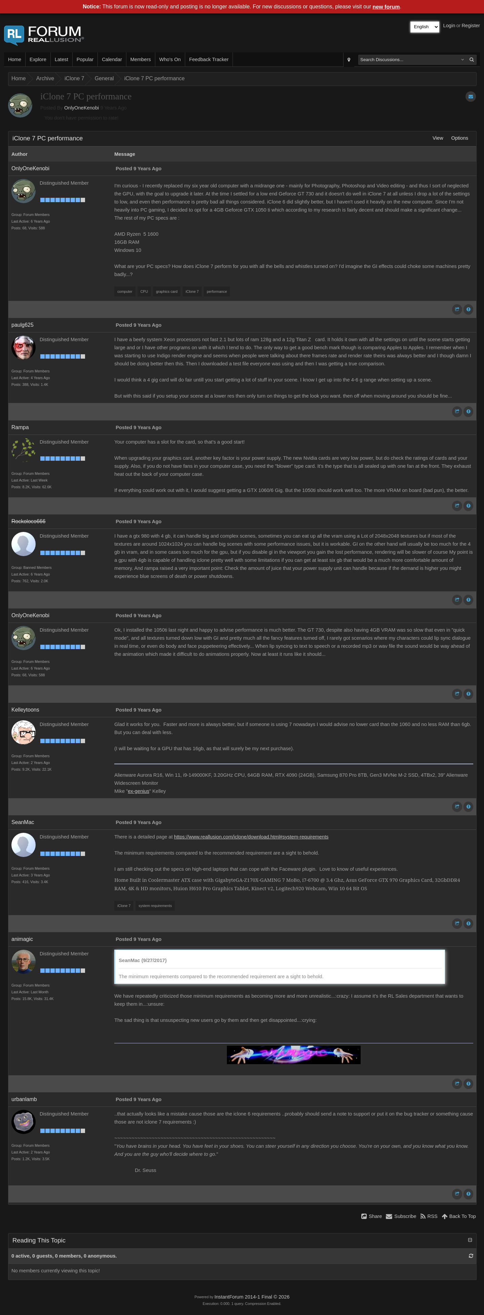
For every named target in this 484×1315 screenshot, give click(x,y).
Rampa (20, 427)
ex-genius (138, 791)
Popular (85, 59)
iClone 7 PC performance (154, 78)
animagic (22, 939)
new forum (386, 7)
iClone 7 (74, 78)
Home (14, 59)
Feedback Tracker (209, 59)
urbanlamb (24, 1099)
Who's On (170, 59)
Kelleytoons (25, 710)
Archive (45, 78)
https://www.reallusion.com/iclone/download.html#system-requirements (251, 837)
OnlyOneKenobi (81, 107)
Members (140, 59)
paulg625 (22, 325)
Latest (61, 59)
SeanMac (22, 822)
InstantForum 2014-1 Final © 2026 (251, 1297)
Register (470, 25)
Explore (38, 59)
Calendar (112, 59)
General (104, 78)
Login (449, 25)
